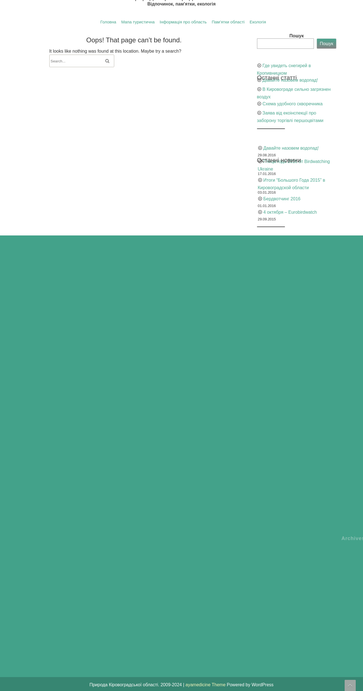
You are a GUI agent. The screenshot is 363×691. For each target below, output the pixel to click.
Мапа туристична (138, 22)
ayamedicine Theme (206, 684)
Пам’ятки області (228, 22)
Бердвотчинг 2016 (342, 198)
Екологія (258, 22)
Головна (108, 22)
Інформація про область (183, 22)
